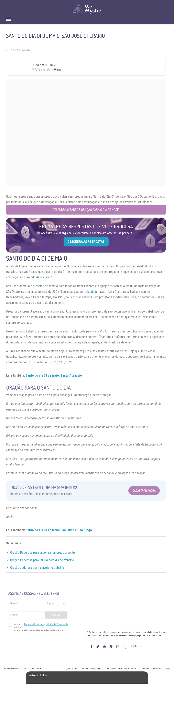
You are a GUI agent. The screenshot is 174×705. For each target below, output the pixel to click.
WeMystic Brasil (46, 64)
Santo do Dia (21, 50)
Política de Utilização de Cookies (155, 668)
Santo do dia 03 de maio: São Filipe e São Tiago (59, 530)
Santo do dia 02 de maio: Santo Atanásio (54, 375)
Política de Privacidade (92, 668)
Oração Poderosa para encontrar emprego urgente (42, 553)
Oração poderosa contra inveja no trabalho (37, 568)
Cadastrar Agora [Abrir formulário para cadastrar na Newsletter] (144, 490)
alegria (90, 292)
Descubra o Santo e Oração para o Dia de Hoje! (86, 210)
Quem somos (72, 668)
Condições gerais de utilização (121, 668)
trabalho (45, 277)
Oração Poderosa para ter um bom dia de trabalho (42, 560)
